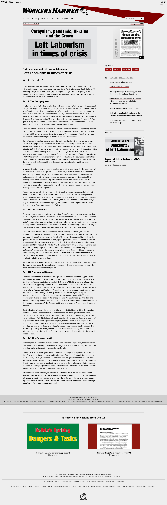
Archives (26, 18)
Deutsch (37, 486)
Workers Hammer (76, 397)
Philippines (100, 482)
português (125, 486)
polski (118, 486)
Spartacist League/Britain (62, 18)
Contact (19, 2)
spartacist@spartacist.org (75, 476)
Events (108, 474)
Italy (88, 482)
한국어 (109, 486)
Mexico (93, 482)
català (24, 486)
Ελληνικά (43, 486)
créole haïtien (90, 486)
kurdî (113, 486)
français (74, 486)
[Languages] (161, 2)
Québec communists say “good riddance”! (125, 108)
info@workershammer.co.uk (36, 401)
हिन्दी (84, 486)
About (11, 2)
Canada (56, 482)
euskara (62, 486)
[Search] (142, 18)
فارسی (68, 486)
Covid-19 (117, 69)
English (50, 486)
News (103, 474)
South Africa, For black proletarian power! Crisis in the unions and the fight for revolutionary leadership (125, 101)
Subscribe (43, 18)
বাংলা (19, 486)
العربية (15, 486)
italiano (98, 486)
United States (110, 482)
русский (131, 486)
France (70, 482)
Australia (50, 482)
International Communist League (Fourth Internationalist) (78, 474)
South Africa (120, 482)
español (56, 486)
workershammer (60, 401)
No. (31, 24)
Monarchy (126, 69)
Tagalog (138, 486)
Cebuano (30, 486)
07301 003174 (14, 401)
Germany (64, 482)
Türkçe (144, 486)
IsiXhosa (150, 486)
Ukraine (135, 69)
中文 (155, 486)
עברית (79, 486)
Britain (76, 482)
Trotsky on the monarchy (119, 87)
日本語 (104, 486)
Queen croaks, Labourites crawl (121, 82)
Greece (82, 482)
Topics (34, 18)
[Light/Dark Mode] (164, 2)
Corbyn (108, 69)
